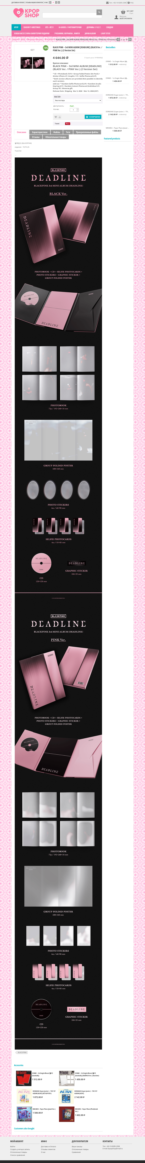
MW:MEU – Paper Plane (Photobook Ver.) (86, 1110)
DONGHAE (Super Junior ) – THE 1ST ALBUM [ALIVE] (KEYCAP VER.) (44, 1092)
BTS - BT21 (49, 27)
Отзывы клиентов (48, 1149)
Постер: (57, 96)
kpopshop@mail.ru (115, 1148)
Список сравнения (17, 1155)
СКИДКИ (109, 27)
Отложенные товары (18, 1152)
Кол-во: (56, 109)
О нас (46, 2)
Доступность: (58, 106)
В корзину (93, 117)
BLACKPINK (49, 39)
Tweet (57, 123)
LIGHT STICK (105, 33)
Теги (68, 132)
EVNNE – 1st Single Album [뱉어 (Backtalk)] (42, 1074)
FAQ (130, 3)
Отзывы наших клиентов (34, 2)
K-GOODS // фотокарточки (70, 27)
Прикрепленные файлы (87, 132)
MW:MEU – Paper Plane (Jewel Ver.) (44, 1109)
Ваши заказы (77, 1146)
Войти (12, 1146)
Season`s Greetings (31, 27)
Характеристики (39, 132)
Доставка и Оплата (18, 2)
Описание (21, 132)
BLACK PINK (22, 1052)
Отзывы (36, 137)
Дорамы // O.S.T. (94, 27)
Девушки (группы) (34, 39)
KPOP (16, 27)
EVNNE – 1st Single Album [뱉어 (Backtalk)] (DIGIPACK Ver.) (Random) (87, 1074)
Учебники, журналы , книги (67, 33)
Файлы (56, 132)
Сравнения (76, 1152)
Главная (15, 39)
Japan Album (90, 33)
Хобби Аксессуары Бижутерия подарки (31, 33)
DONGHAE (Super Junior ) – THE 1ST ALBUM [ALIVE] (85, 1092)
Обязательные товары (55, 137)
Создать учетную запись (20, 1149)
